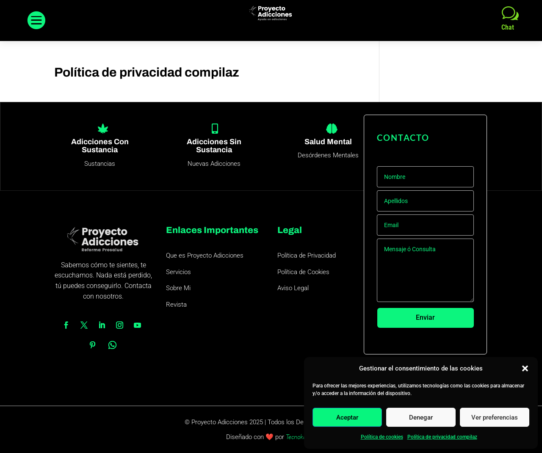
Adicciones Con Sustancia (100, 145)
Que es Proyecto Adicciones (204, 255)
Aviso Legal (293, 288)
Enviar (425, 318)
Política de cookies (382, 437)
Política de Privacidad (306, 255)
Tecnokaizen (301, 437)
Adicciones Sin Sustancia (214, 145)
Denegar (421, 417)
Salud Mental (328, 141)
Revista (176, 304)
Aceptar (347, 417)
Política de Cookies (303, 272)
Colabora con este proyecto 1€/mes (428, 342)
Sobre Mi (178, 288)
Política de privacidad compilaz (442, 437)
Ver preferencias (494, 417)
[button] (525, 368)
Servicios (178, 272)
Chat (507, 27)
